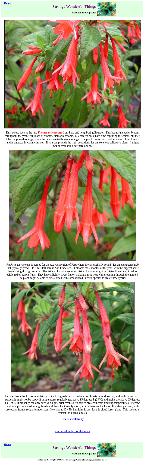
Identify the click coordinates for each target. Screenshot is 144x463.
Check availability (73, 419)
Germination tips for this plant (72, 431)
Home (7, 3)
